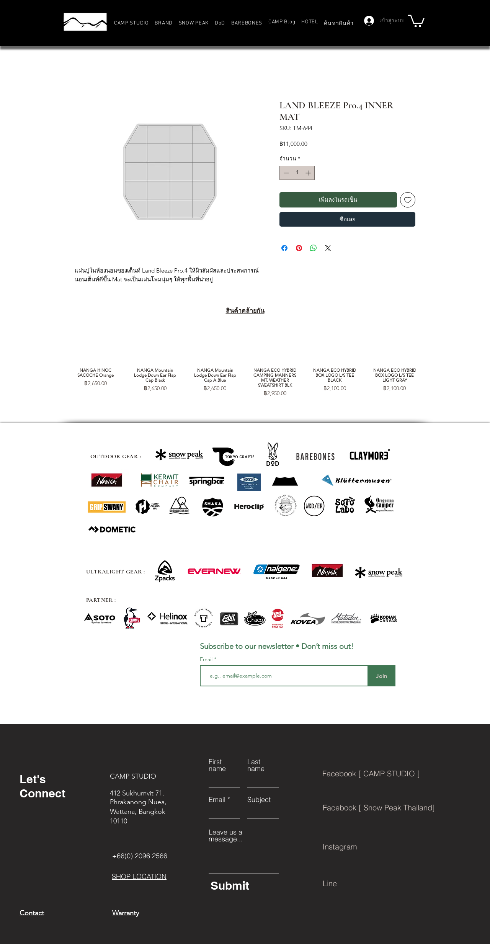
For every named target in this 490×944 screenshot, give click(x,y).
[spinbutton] (297, 173)
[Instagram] (392, 846)
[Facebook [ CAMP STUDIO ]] (392, 773)
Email (207, 659)
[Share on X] (328, 248)
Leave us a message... (226, 836)
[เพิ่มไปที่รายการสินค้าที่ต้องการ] (408, 200)
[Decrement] (285, 173)
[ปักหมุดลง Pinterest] (299, 248)
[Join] (381, 675)
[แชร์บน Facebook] (284, 248)
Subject (259, 799)
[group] (245, 363)
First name (217, 765)
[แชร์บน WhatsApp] (313, 248)
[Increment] (309, 173)
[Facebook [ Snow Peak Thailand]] (392, 807)
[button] (164, 23)
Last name (256, 765)
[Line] (392, 883)
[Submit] (243, 885)
